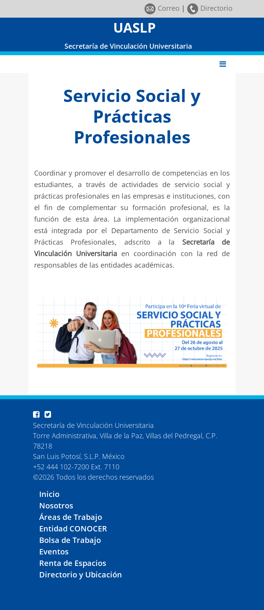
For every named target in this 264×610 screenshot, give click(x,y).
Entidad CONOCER (73, 528)
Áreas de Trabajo (70, 517)
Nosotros (56, 505)
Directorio (210, 8)
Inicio (49, 494)
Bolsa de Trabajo (70, 540)
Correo (162, 8)
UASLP (134, 27)
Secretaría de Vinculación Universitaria (128, 46)
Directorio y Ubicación (80, 574)
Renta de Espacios (72, 563)
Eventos (54, 551)
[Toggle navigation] (222, 64)
